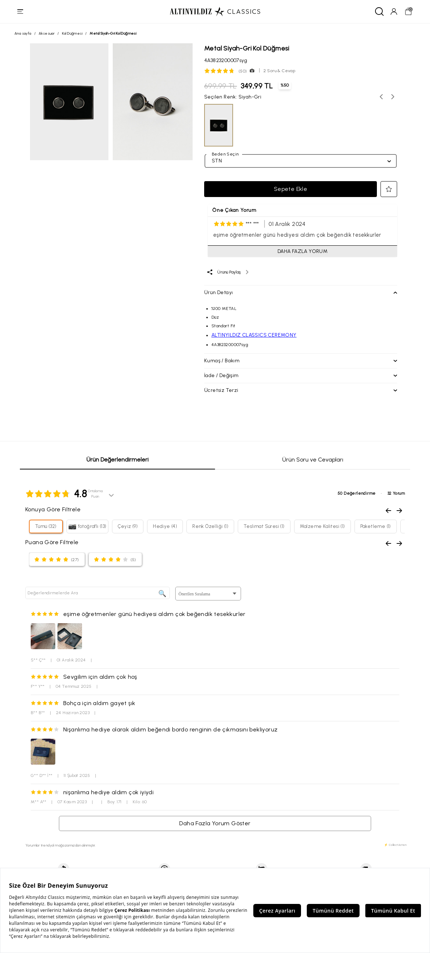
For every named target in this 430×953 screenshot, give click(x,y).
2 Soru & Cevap (279, 70)
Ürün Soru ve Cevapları (312, 459)
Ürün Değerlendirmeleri (117, 459)
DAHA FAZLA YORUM (302, 251)
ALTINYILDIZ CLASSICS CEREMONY (254, 335)
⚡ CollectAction (395, 845)
